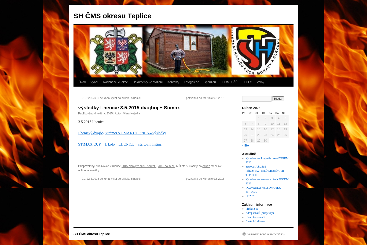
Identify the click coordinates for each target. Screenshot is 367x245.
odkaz (206, 166)
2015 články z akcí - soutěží (138, 166)
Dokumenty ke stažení (148, 82)
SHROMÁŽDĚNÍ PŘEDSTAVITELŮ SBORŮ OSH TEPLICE (265, 171)
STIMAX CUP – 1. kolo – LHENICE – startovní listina (119, 144)
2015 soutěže (166, 166)
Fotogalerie (191, 82)
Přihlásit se (252, 208)
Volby (260, 82)
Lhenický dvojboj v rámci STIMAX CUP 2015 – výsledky (122, 133)
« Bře (245, 145)
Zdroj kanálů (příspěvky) (260, 213)
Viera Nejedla (131, 113)
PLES (248, 82)
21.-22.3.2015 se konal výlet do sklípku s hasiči (109, 98)
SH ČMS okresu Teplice (112, 16)
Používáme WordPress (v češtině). (266, 234)
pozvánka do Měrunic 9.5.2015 (207, 98)
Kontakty (173, 82)
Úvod (82, 82)
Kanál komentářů (255, 217)
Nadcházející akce (115, 82)
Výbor (94, 82)
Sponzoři (210, 82)
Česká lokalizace (255, 221)
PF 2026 (250, 196)
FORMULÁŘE (230, 82)
